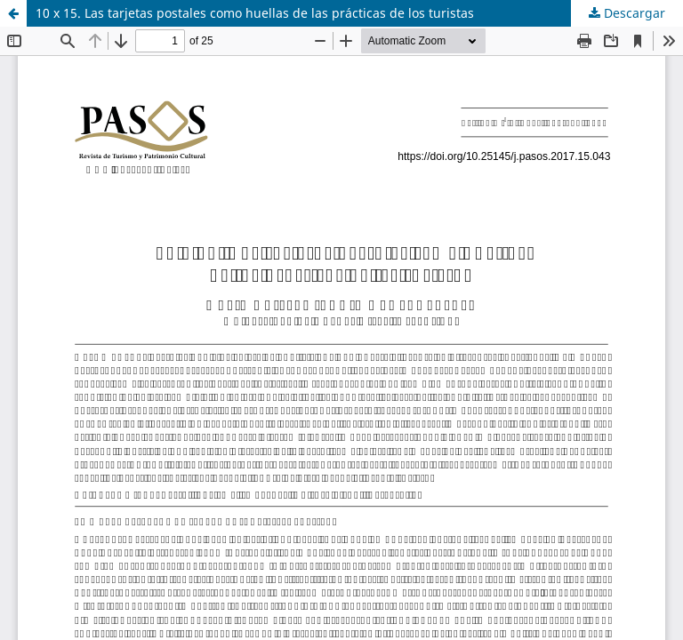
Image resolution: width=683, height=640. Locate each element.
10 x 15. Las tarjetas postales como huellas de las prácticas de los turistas (255, 12)
